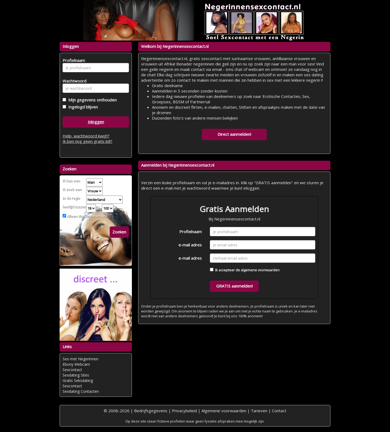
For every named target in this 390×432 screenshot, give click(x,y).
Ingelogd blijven (82, 107)
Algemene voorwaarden (224, 410)
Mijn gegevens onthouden (91, 100)
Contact (279, 410)
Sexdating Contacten (81, 391)
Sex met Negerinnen (80, 358)
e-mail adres (190, 245)
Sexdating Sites (76, 375)
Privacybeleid (184, 410)
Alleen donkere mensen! (86, 216)
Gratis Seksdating (78, 380)
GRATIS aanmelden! (234, 286)
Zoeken (119, 232)
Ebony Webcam (76, 364)
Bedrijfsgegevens (150, 410)
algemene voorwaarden (260, 270)
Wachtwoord (73, 81)
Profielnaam (190, 231)
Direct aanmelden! (234, 134)
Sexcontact (72, 369)
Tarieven (259, 410)
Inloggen (96, 121)
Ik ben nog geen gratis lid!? (87, 141)
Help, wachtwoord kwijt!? (86, 135)
